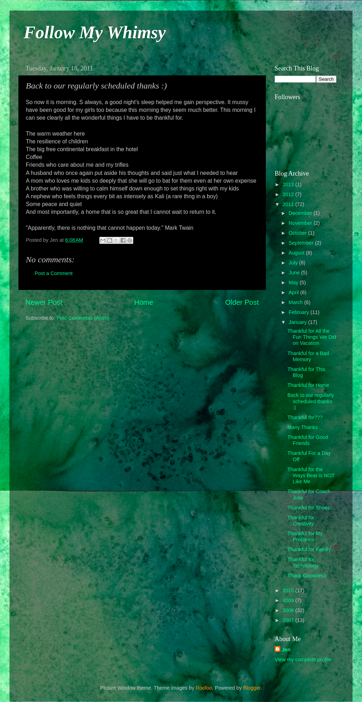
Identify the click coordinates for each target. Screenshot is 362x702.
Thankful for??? (305, 417)
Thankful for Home (308, 385)
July (294, 263)
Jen (286, 649)
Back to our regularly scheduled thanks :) (310, 401)
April (294, 292)
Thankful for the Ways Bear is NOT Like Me (310, 476)
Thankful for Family (309, 549)
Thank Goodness (306, 575)
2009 (288, 600)
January (298, 322)
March (296, 302)
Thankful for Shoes (308, 507)
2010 (288, 590)
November (301, 223)
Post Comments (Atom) (83, 318)
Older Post (242, 302)
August (297, 253)
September (302, 243)
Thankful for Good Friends (307, 440)
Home (143, 302)
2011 (288, 204)
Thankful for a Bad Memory (308, 356)
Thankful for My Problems (304, 536)
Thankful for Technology (303, 562)
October (298, 233)
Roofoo (203, 688)
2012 (288, 194)
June (295, 272)
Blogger (252, 688)
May (294, 282)
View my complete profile (303, 659)
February (300, 312)
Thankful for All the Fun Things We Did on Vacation (311, 337)
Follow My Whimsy (95, 32)
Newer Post (43, 302)
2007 (288, 620)
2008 (288, 610)
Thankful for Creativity (300, 520)
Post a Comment (53, 273)
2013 (288, 184)
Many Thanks (302, 427)
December (301, 213)
